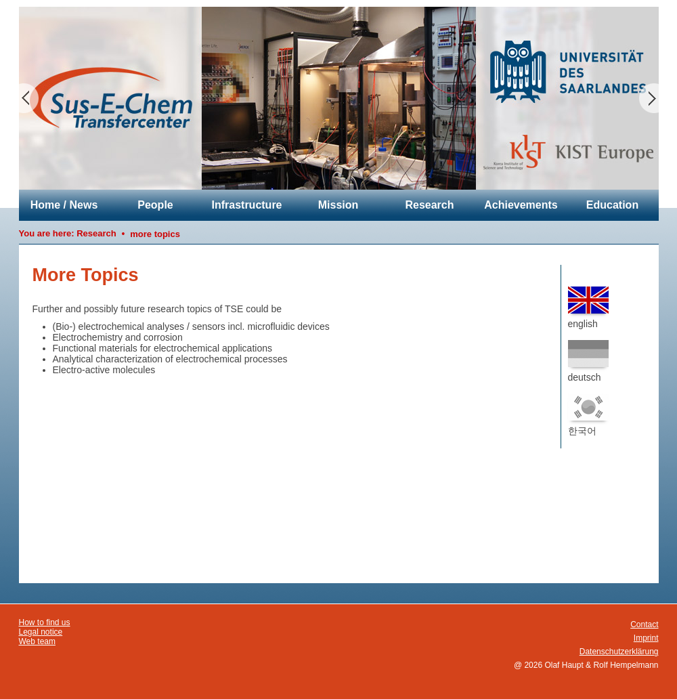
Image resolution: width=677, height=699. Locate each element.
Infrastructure (246, 205)
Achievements (521, 205)
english (588, 308)
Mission (338, 205)
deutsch (588, 361)
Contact (644, 624)
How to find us (44, 622)
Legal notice (41, 632)
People (155, 205)
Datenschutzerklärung (619, 651)
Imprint (646, 638)
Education (612, 205)
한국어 (588, 415)
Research (429, 205)
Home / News (64, 205)
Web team (37, 641)
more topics (155, 234)
